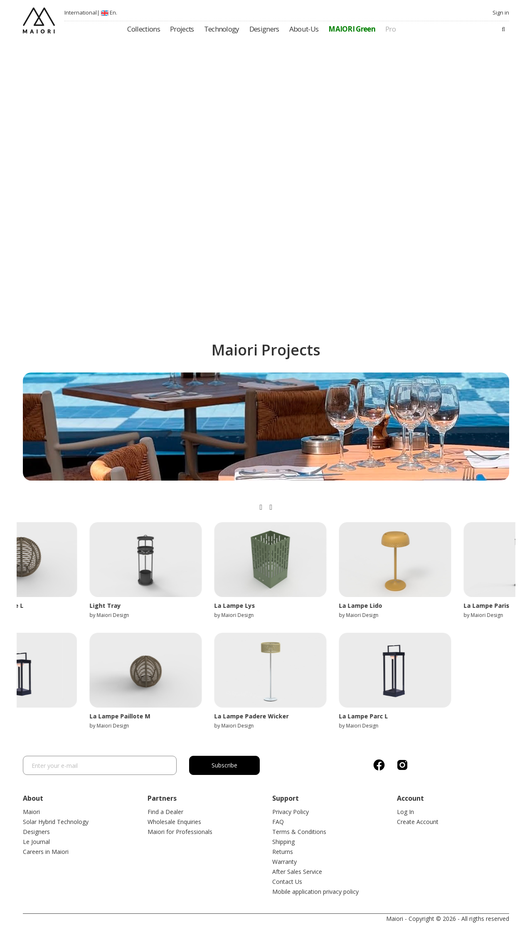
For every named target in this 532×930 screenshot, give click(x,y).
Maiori (31, 812)
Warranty (284, 862)
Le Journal (36, 842)
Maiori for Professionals (180, 832)
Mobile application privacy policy (315, 891)
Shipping (283, 842)
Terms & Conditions (299, 832)
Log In (405, 812)
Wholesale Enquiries (174, 822)
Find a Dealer (165, 812)
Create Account (417, 822)
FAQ (278, 822)
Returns (282, 852)
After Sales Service (297, 872)
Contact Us (287, 882)
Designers (36, 832)
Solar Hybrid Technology (56, 822)
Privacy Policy (290, 812)
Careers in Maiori (46, 852)
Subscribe (224, 765)
